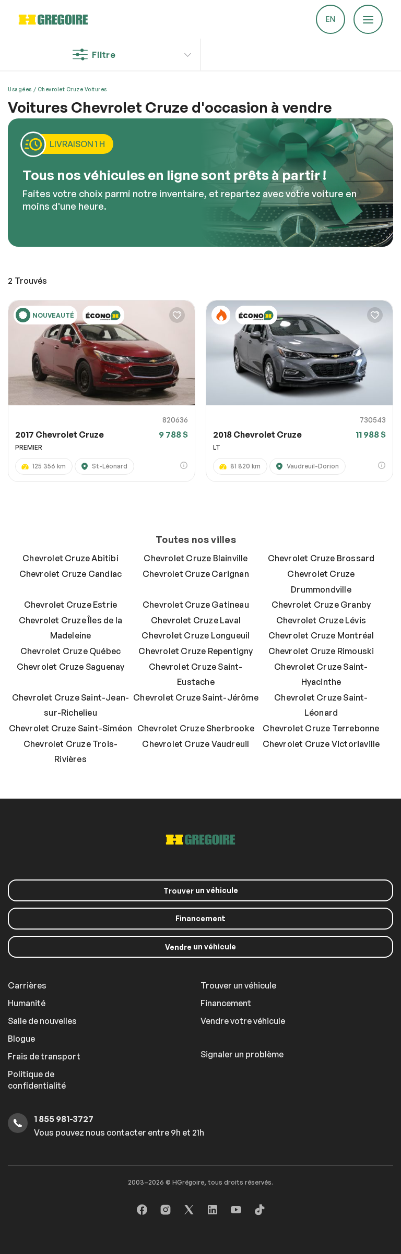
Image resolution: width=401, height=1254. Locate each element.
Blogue (21, 1038)
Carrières (27, 985)
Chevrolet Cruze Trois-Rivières (70, 752)
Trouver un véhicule (238, 985)
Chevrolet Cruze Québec (70, 651)
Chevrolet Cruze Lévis (321, 620)
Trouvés (27, 280)
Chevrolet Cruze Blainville (195, 558)
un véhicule (200, 890)
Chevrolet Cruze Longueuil (195, 635)
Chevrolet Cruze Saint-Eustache (195, 674)
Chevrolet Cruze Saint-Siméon (71, 728)
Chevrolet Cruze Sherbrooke (195, 728)
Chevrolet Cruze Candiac (70, 574)
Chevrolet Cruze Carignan (196, 574)
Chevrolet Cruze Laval (196, 620)
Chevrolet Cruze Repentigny (195, 651)
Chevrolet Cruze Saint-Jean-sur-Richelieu (70, 705)
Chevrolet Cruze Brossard (321, 558)
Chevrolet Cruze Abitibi (70, 558)
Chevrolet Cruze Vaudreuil (195, 744)
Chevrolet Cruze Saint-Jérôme (195, 697)
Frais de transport (44, 1056)
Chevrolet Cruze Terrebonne (321, 728)
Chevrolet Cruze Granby (321, 604)
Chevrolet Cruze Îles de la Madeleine (70, 628)
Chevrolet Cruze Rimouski (321, 651)
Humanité (26, 1003)
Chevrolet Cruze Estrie (70, 604)
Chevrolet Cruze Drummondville (321, 582)
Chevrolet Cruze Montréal (321, 635)
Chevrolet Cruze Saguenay (71, 666)
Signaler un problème (242, 1054)
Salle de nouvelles (42, 1021)
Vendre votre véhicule (242, 1021)
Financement (200, 918)
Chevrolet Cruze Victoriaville (321, 744)
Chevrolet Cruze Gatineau (196, 604)
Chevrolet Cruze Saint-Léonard (321, 705)
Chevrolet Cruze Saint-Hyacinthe (321, 674)
